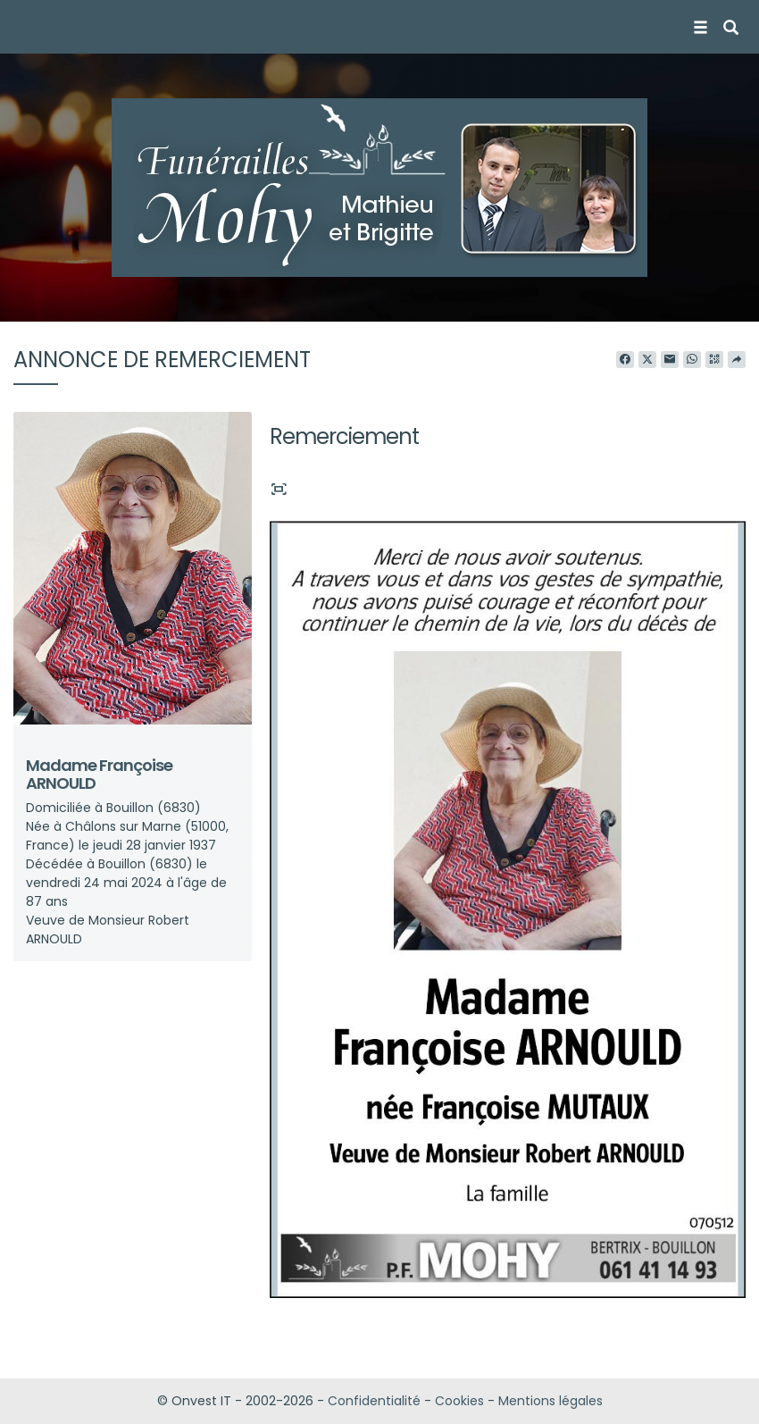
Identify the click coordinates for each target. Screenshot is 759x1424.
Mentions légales (550, 1401)
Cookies (459, 1401)
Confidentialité (374, 1401)
